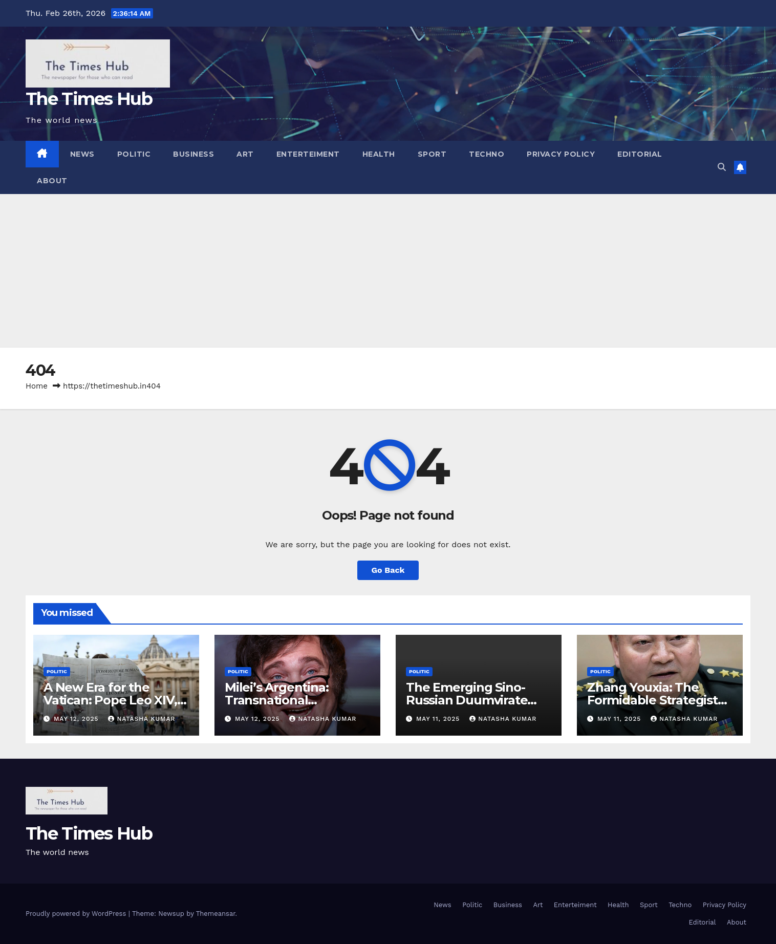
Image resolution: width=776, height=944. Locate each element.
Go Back (388, 570)
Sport (432, 154)
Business (193, 154)
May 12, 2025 (77, 718)
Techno (486, 154)
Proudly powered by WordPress (77, 913)
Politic (134, 154)
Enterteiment (308, 154)
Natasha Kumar (141, 718)
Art (245, 154)
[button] (722, 167)
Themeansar (215, 913)
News (82, 154)
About (52, 180)
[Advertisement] (388, 270)
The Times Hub (89, 99)
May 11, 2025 (439, 718)
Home (37, 386)
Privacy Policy (561, 154)
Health (378, 154)
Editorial (639, 154)
